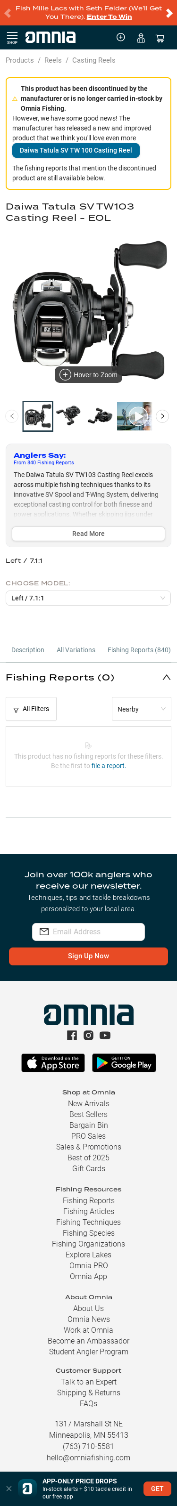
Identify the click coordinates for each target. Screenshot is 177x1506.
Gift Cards (88, 1168)
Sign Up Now (88, 956)
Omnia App (88, 1276)
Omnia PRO (88, 1265)
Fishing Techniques (88, 1222)
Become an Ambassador (88, 1340)
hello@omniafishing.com (88, 1457)
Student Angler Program (88, 1351)
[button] (88, 677)
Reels (53, 60)
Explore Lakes (88, 1254)
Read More (88, 533)
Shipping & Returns (88, 1392)
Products (20, 60)
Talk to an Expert (89, 1381)
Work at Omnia (88, 1330)
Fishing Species (89, 1233)
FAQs (88, 1403)
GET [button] (157, 1488)
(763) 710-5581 (88, 1446)
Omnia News (88, 1319)
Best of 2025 (88, 1157)
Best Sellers (88, 1114)
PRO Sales (88, 1136)
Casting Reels (94, 60)
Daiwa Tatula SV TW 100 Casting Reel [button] (76, 150)
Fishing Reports (89, 1200)
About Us (88, 1308)
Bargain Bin (88, 1125)
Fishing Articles (88, 1211)
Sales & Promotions (88, 1146)
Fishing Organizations (88, 1243)
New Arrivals (89, 1103)
